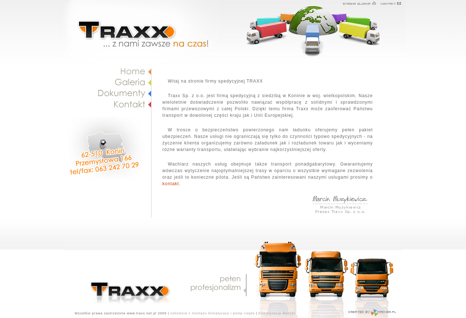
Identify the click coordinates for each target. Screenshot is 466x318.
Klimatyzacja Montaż (277, 313)
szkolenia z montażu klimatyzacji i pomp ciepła (212, 313)
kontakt (170, 183)
